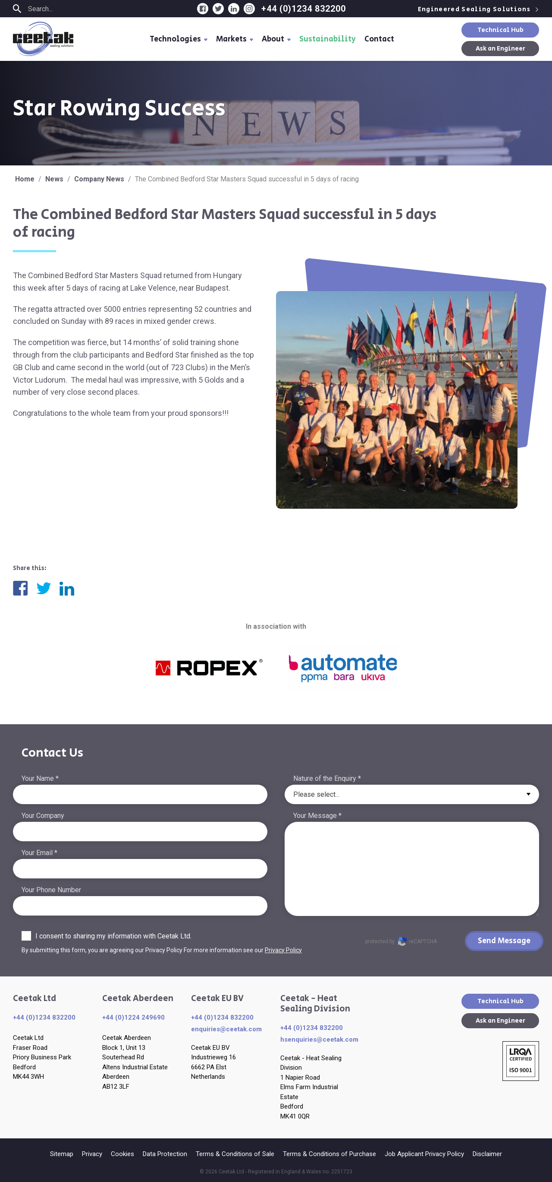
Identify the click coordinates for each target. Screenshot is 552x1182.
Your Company (43, 815)
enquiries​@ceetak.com (226, 1029)
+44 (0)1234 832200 (303, 8)
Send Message (504, 941)
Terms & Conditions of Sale (235, 1154)
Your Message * (317, 815)
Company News (99, 179)
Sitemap (61, 1154)
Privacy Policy (283, 950)
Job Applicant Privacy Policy (424, 1154)
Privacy (92, 1154)
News (54, 179)
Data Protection (165, 1154)
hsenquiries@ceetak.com (319, 1039)
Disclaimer (487, 1154)
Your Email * (39, 853)
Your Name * (40, 778)
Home (24, 179)
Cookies (122, 1154)
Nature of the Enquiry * (327, 778)
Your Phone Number (51, 890)
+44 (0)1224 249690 (133, 1017)
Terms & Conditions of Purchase (329, 1154)
